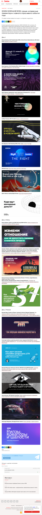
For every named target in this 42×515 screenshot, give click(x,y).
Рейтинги (15, 3)
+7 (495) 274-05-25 (38, 501)
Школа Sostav (34, 3)
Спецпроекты (9, 3)
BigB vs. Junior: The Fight (26, 143)
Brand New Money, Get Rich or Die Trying (17, 168)
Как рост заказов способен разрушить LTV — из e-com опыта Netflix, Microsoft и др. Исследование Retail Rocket (21, 341)
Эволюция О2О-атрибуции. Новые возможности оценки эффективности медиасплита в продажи (20, 252)
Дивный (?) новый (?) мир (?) (11, 41)
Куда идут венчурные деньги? (25, 193)
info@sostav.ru (38, 500)
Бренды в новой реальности (22, 118)
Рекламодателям (19, 505)
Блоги (2, 3)
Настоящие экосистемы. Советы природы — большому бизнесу (18, 93)
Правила (6, 465)
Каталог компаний (24, 3)
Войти (3, 465)
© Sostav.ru (8, 507)
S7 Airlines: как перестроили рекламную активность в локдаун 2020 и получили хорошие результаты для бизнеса (20, 282)
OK (32, 511)
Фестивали (8, 477)
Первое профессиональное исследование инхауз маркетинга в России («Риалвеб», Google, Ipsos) (19, 396)
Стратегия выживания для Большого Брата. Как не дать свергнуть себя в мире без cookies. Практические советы (20, 369)
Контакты (13, 505)
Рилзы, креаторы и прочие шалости (30, 421)
